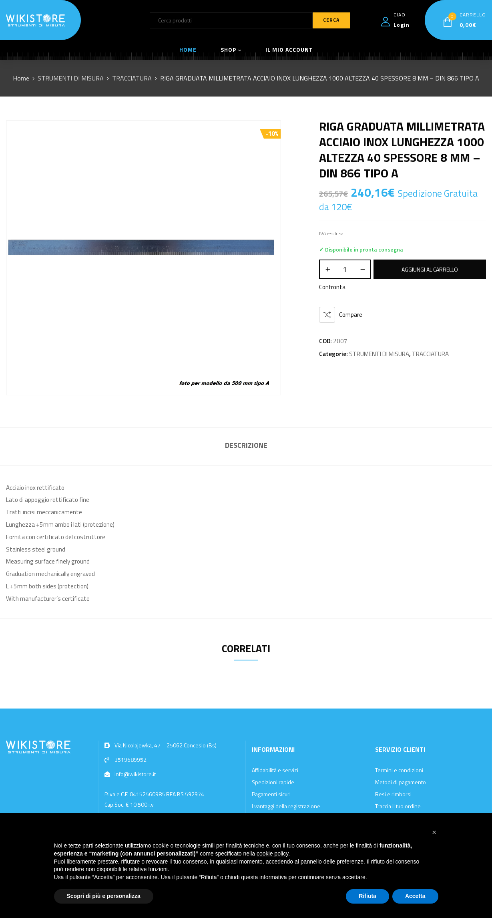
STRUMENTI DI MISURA (71, 78)
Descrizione (246, 445)
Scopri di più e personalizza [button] (104, 896)
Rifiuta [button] (367, 896)
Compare (350, 314)
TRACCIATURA (132, 78)
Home (21, 78)
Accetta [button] (415, 896)
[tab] (246, 446)
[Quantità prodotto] (345, 269)
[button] (434, 832)
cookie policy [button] (272, 853)
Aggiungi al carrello (430, 269)
